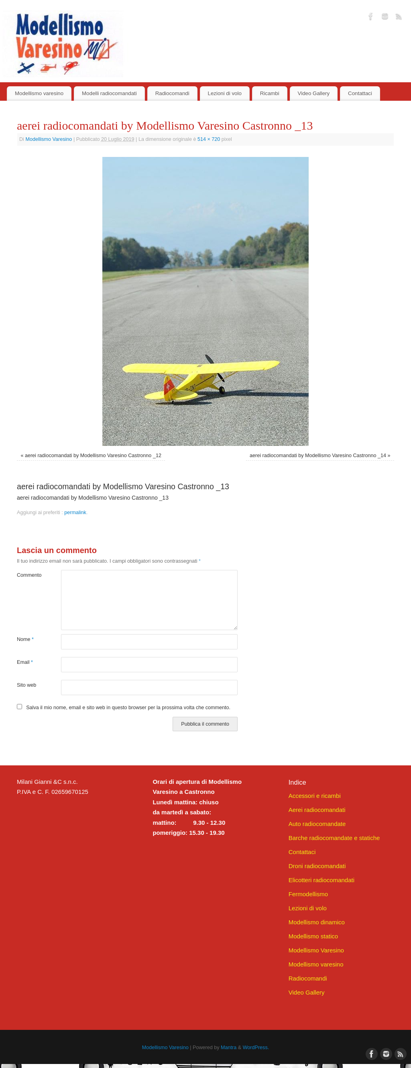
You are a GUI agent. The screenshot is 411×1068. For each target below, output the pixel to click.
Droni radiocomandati (317, 866)
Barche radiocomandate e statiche (334, 837)
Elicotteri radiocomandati (321, 880)
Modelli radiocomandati (109, 93)
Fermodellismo (308, 894)
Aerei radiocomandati (317, 809)
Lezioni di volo (225, 93)
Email (25, 662)
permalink (75, 512)
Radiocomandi (172, 93)
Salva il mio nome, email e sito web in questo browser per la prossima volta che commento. (128, 707)
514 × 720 (208, 139)
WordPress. (256, 1047)
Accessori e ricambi (315, 795)
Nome (25, 639)
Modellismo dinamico (317, 922)
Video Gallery (314, 93)
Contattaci (360, 93)
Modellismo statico (313, 936)
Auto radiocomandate (317, 823)
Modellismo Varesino (48, 139)
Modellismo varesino (39, 93)
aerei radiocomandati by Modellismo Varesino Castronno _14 (318, 455)
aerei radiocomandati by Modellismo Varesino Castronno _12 (93, 455)
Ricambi (269, 93)
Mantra (228, 1047)
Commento (28, 575)
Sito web (26, 685)
